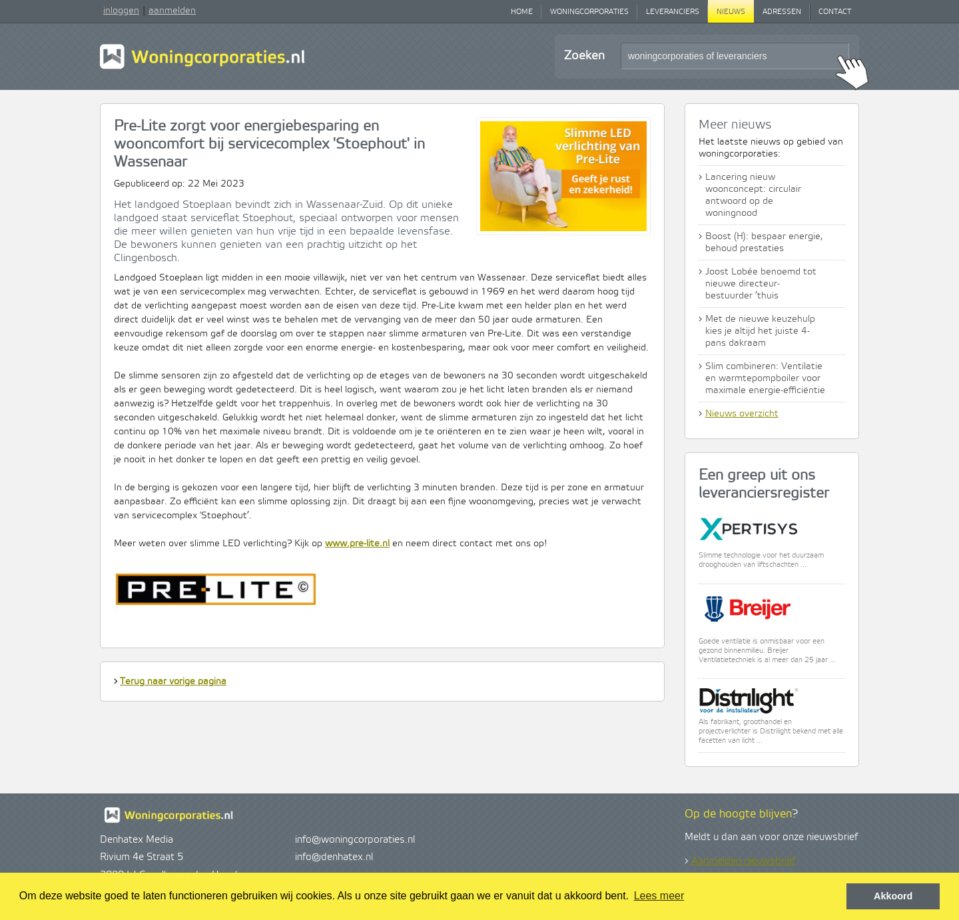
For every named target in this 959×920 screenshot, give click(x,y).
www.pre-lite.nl (357, 544)
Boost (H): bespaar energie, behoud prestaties (764, 242)
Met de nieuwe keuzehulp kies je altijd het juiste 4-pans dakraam (760, 331)
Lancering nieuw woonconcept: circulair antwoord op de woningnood (753, 195)
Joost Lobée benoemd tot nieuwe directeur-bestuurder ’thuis (760, 284)
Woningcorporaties (589, 12)
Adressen (782, 12)
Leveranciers (672, 12)
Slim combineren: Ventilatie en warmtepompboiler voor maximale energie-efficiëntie (765, 378)
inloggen (121, 11)
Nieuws (731, 12)
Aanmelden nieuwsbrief (743, 861)
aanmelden (172, 11)
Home (522, 12)
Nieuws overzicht (742, 414)
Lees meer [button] (659, 895)
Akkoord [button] (893, 896)
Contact (834, 12)
